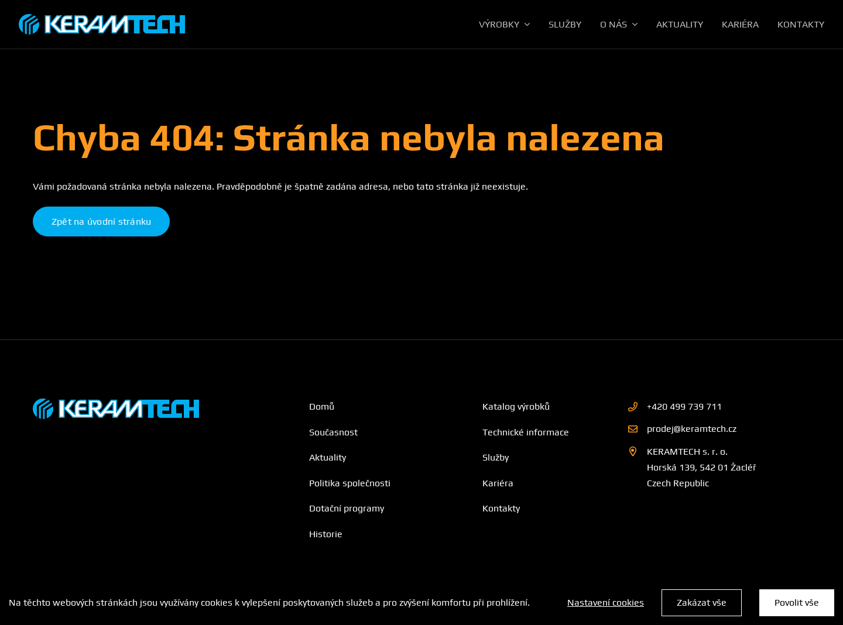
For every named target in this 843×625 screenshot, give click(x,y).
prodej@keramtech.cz (691, 428)
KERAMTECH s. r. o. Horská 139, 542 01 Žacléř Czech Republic (701, 467)
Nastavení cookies (605, 602)
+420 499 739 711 (684, 406)
